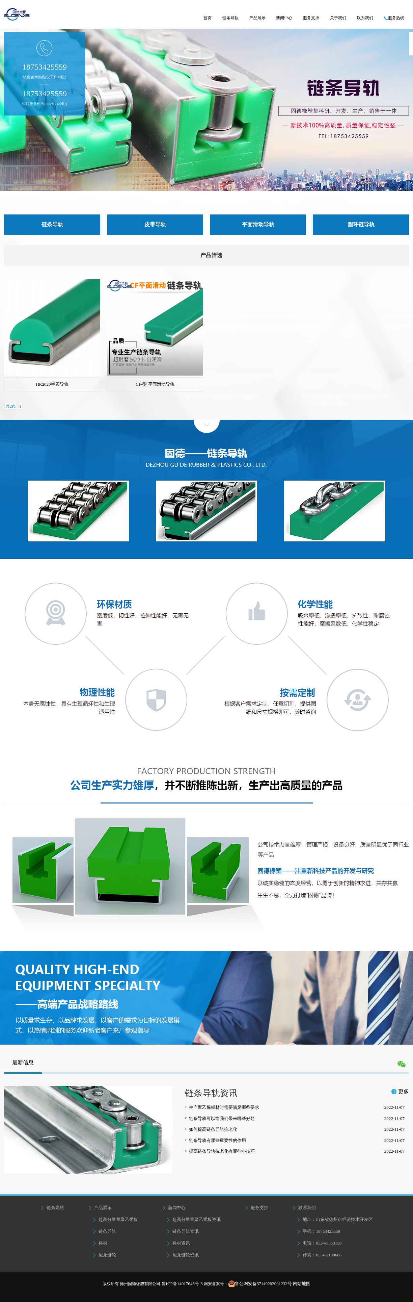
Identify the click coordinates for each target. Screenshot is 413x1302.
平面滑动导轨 (258, 224)
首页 (207, 18)
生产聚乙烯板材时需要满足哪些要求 (297, 1107)
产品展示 (257, 18)
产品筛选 (211, 255)
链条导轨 (230, 18)
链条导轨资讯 (182, 1231)
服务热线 (394, 18)
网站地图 (301, 1283)
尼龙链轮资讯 (182, 1254)
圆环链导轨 (361, 224)
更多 (400, 1091)
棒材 (100, 1243)
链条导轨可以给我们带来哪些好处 (297, 1118)
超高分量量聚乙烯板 (115, 1219)
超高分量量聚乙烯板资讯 (193, 1219)
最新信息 (23, 1062)
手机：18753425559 (318, 1231)
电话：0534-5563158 (318, 1243)
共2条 (11, 406)
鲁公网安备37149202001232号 (263, 1283)
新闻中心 (284, 18)
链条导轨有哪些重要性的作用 (297, 1140)
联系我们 (365, 18)
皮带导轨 (155, 224)
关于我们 (338, 18)
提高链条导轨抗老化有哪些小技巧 (297, 1151)
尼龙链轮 (104, 1254)
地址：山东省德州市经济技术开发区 (334, 1219)
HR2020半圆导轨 (52, 384)
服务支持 (311, 18)
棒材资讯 (178, 1243)
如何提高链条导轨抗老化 (297, 1129)
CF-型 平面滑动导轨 (155, 384)
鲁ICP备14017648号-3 (181, 1283)
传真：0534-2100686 (318, 1254)
